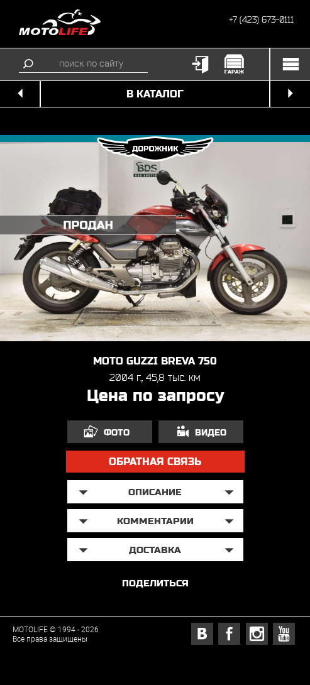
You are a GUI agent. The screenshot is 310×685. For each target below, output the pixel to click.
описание (155, 491)
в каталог (155, 94)
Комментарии (155, 520)
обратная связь (155, 462)
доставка (155, 549)
